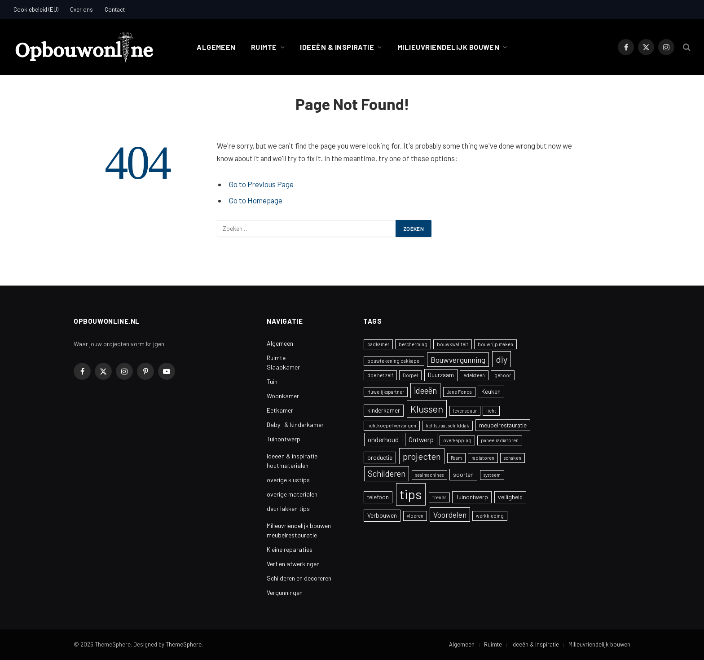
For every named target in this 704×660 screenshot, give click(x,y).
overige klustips (288, 480)
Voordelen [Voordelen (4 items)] (449, 514)
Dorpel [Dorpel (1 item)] (410, 375)
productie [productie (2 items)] (379, 457)
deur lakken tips (288, 508)
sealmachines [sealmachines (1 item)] (429, 475)
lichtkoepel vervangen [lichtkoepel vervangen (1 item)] (391, 425)
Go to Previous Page (261, 184)
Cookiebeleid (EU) (35, 9)
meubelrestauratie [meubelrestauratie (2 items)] (503, 425)
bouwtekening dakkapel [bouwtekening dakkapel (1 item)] (394, 361)
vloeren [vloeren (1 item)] (415, 516)
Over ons (81, 9)
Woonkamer (283, 396)
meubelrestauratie (292, 535)
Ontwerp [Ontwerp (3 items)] (421, 439)
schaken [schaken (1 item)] (512, 458)
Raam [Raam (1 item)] (456, 458)
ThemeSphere (184, 644)
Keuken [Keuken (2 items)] (491, 391)
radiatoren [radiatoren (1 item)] (482, 458)
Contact (115, 9)
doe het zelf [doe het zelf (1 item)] (380, 375)
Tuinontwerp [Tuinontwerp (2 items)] (472, 497)
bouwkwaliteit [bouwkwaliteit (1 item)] (452, 344)
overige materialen (292, 494)
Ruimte (264, 47)
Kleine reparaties (289, 549)
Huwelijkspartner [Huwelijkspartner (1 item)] (385, 392)
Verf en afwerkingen (293, 564)
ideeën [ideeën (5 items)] (425, 390)
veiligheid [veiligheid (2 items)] (510, 497)
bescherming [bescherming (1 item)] (413, 344)
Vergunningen (285, 592)
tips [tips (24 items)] (411, 494)
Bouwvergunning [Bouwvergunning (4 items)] (458, 359)
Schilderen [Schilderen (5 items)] (386, 473)
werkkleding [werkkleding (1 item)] (490, 516)
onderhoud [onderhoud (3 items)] (383, 439)
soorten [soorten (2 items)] (463, 474)
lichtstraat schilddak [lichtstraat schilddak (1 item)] (447, 425)
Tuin (272, 381)
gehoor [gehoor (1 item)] (502, 375)
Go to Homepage (255, 200)
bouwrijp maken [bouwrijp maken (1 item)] (495, 344)
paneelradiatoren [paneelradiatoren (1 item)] (500, 440)
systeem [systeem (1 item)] (492, 475)
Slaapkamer (283, 367)
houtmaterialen (287, 465)
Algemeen (216, 47)
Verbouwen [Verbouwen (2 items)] (382, 515)
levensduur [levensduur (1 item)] (465, 411)
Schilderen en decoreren (299, 578)
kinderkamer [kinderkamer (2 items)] (383, 410)
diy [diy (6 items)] (501, 359)
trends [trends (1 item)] (439, 497)
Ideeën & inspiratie (337, 47)
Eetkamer (280, 410)
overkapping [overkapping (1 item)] (457, 440)
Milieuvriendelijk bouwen (448, 47)
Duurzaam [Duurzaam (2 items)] (441, 374)
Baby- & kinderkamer (295, 424)
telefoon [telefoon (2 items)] (378, 497)
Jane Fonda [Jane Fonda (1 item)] (459, 392)
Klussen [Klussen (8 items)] (426, 408)
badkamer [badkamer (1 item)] (378, 344)
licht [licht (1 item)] (491, 411)
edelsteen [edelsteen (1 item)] (474, 375)
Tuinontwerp (283, 439)
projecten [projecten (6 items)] (422, 456)
